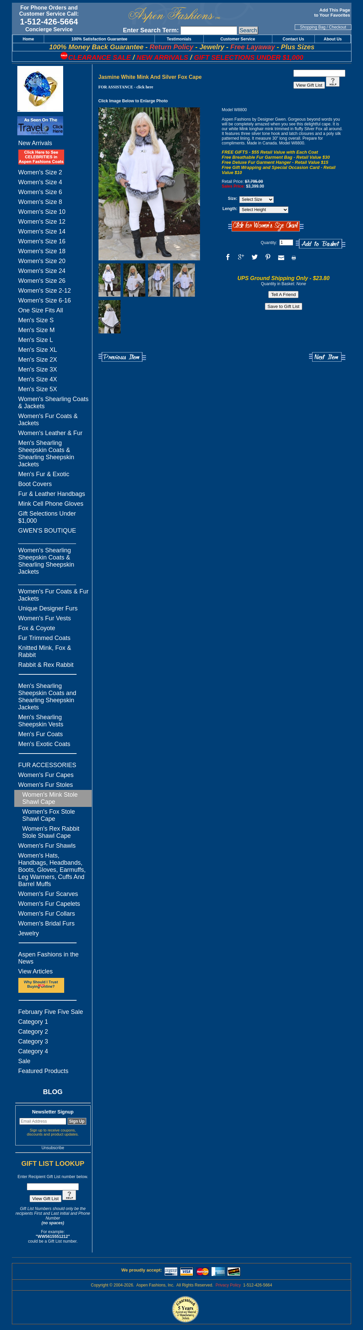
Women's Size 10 (42, 211)
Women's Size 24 (42, 270)
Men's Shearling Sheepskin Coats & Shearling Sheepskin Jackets (46, 453)
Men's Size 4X (37, 379)
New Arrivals (35, 143)
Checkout (337, 27)
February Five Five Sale (50, 1011)
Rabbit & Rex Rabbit (46, 664)
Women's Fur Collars (46, 913)
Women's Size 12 (42, 221)
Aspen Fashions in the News (48, 958)
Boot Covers (35, 484)
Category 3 (33, 1041)
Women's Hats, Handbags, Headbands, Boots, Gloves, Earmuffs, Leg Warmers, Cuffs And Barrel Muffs (52, 869)
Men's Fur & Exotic (43, 474)
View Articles (35, 971)
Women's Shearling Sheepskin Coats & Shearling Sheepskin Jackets (46, 561)
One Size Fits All (40, 310)
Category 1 (33, 1021)
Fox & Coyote (36, 628)
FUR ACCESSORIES (47, 765)
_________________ (47, 540)
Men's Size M (36, 330)
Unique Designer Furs (48, 608)
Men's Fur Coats (40, 734)
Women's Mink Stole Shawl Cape (50, 798)
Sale (24, 1061)
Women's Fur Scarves (48, 894)
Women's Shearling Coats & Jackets (53, 403)
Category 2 (33, 1031)
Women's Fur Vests (44, 618)
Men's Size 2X (37, 359)
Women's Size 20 (42, 261)
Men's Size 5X (37, 389)
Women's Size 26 (42, 280)
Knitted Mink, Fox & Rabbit (44, 651)
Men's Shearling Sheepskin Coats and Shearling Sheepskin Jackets (47, 697)
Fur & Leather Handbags (51, 493)
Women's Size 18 (42, 251)
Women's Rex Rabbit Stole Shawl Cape (50, 832)
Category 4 (33, 1051)
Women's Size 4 (40, 182)
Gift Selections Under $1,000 (47, 517)
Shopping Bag (312, 27)
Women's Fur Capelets (49, 903)
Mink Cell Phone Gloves (51, 503)
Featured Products (43, 1071)
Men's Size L (35, 339)
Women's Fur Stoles (45, 784)
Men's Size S (36, 320)
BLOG (53, 1091)
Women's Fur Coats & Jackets (48, 420)
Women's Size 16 (42, 241)
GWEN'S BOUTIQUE (47, 530)
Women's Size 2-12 (44, 290)
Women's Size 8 (40, 201)
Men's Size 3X (37, 369)
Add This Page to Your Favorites (332, 12)
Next (327, 357)
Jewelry (28, 933)
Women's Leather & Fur (50, 433)
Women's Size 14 (42, 231)
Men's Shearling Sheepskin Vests (40, 721)
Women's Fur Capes (46, 775)
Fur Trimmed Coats (44, 638)
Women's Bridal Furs (46, 923)
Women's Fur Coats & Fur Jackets (53, 595)
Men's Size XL (37, 349)
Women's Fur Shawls (47, 845)
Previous (122, 357)
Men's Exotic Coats (44, 744)
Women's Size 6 (40, 192)
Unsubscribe (52, 1147)
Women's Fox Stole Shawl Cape (48, 815)
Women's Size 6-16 (44, 300)
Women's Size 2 (40, 172)
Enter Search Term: (151, 30)
